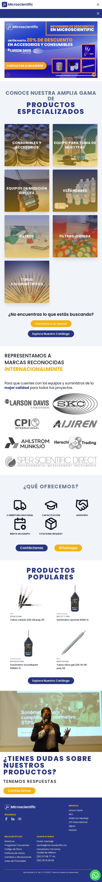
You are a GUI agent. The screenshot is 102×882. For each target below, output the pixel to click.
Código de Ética (13, 849)
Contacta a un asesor (51, 324)
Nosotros (10, 841)
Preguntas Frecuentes (17, 845)
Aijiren (72, 826)
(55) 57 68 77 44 (46, 856)
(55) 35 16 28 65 (45, 860)
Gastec (73, 830)
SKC (71, 814)
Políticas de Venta (15, 853)
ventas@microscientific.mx (52, 845)
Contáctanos (31, 548)
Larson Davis (76, 810)
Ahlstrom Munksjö (78, 818)
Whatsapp (68, 548)
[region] (51, 49)
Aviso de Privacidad (15, 861)
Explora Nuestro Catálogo (51, 334)
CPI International (78, 822)
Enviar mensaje (45, 841)
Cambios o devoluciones (18, 857)
